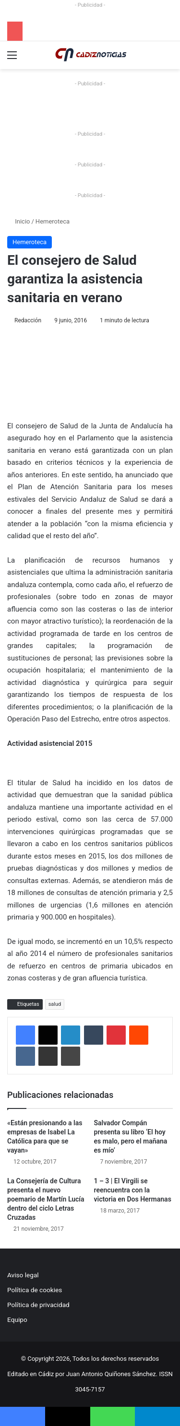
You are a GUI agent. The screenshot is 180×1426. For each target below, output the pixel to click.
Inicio (18, 221)
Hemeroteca (53, 221)
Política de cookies (34, 1290)
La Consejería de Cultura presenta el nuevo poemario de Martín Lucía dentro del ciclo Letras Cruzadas (45, 1199)
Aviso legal (23, 1275)
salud (54, 1004)
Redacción (27, 320)
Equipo (17, 1319)
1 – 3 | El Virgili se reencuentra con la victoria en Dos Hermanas (132, 1190)
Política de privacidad (38, 1304)
